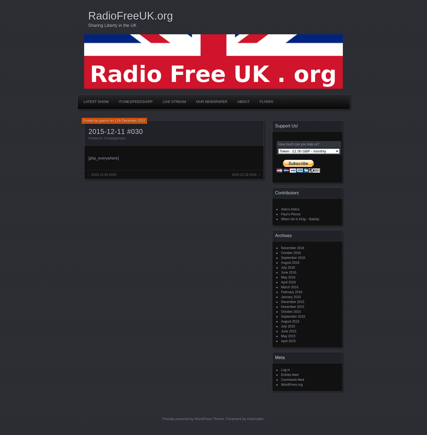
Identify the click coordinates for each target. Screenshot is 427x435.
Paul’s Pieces (291, 214)
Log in (285, 370)
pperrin (104, 121)
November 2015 (292, 307)
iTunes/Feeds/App (135, 102)
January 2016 (291, 297)
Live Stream (174, 102)
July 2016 (288, 267)
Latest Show (96, 102)
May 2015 (288, 336)
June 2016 (288, 272)
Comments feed (292, 380)
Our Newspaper (211, 102)
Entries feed (289, 375)
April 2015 (288, 341)
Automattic (255, 419)
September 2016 (293, 258)
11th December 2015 (130, 121)
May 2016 (288, 277)
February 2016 (291, 292)
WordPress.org (292, 385)
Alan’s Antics (290, 209)
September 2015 (293, 316)
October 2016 (291, 253)
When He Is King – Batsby (300, 219)
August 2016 (290, 263)
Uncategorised (114, 138)
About (243, 102)
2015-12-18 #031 (244, 175)
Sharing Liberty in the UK (112, 25)
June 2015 (288, 331)
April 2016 (288, 282)
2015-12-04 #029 (103, 175)
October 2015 (291, 312)
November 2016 (292, 248)
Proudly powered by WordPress (187, 419)
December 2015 (292, 302)
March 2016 (289, 287)
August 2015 (290, 321)
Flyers (266, 102)
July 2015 (288, 326)
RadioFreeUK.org (130, 16)
